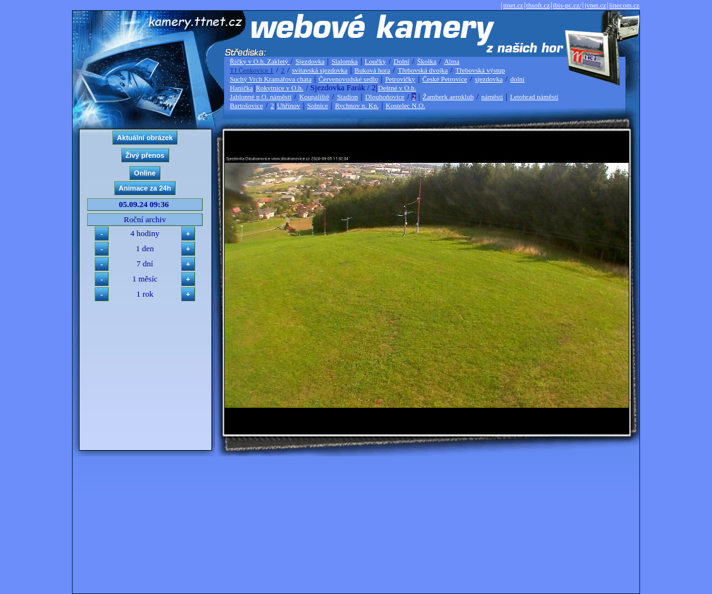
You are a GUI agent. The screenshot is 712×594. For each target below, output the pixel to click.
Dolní (402, 61)
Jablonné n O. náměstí (261, 96)
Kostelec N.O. (405, 105)
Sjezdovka (309, 61)
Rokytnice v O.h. (279, 88)
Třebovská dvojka (423, 70)
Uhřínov (288, 105)
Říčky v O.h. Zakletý (260, 61)
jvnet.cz (595, 5)
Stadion (348, 96)
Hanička (241, 88)
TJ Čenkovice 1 (251, 70)
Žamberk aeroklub (447, 96)
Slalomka (344, 61)
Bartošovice (246, 105)
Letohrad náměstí (534, 96)
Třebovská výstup (480, 70)
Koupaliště (314, 96)
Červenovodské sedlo (348, 79)
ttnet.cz (513, 5)
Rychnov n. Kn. (357, 105)
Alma (451, 61)
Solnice (317, 105)
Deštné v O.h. (397, 88)
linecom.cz (624, 5)
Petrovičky (400, 79)
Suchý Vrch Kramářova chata (271, 79)
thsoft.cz (538, 5)
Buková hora (373, 70)
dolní (517, 79)
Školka (427, 61)
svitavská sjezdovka (320, 70)
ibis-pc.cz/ (567, 5)
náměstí (492, 96)
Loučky (375, 61)
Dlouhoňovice (384, 96)
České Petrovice (444, 79)
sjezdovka (488, 79)
